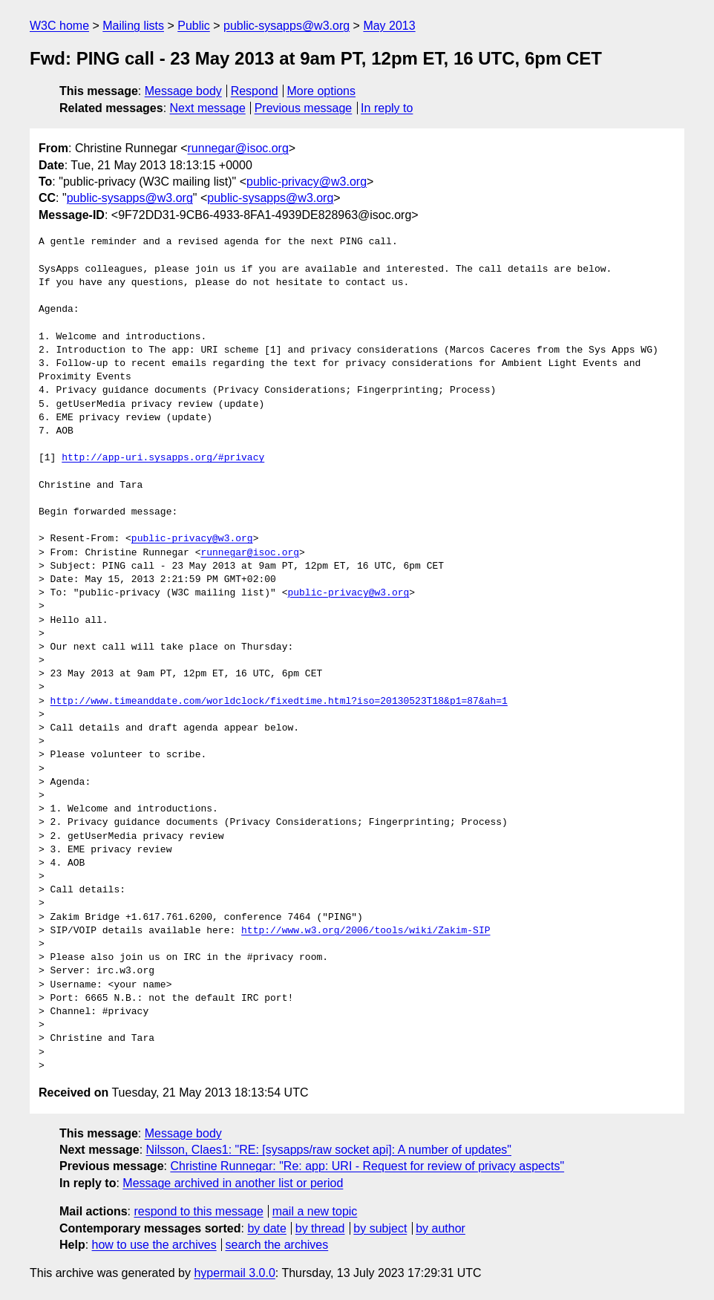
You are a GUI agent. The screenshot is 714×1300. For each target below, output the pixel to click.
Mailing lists (133, 25)
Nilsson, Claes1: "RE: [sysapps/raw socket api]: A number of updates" (328, 1149)
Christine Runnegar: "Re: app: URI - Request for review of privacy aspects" (367, 1166)
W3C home (59, 25)
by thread (320, 1228)
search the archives (277, 1244)
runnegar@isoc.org (238, 148)
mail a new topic (315, 1211)
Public (193, 25)
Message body (183, 91)
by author (440, 1228)
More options (321, 91)
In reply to (387, 108)
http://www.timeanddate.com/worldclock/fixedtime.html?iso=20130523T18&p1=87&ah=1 (279, 701)
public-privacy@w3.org (306, 181)
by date (266, 1228)
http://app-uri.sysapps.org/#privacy (163, 458)
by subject (380, 1228)
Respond (254, 91)
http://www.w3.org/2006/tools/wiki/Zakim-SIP (365, 931)
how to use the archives (154, 1244)
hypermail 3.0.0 (234, 1273)
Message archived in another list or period (232, 1183)
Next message (208, 108)
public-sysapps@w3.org (286, 25)
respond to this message (198, 1211)
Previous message (304, 108)
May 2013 (389, 25)
